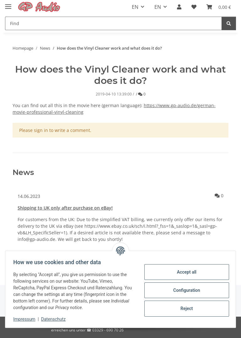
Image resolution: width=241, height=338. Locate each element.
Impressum (26, 319)
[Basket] (218, 7)
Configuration (184, 290)
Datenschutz (55, 319)
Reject (184, 308)
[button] (179, 7)
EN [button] (135, 6)
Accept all (184, 272)
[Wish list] (193, 7)
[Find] (113, 23)
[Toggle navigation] (8, 4)
